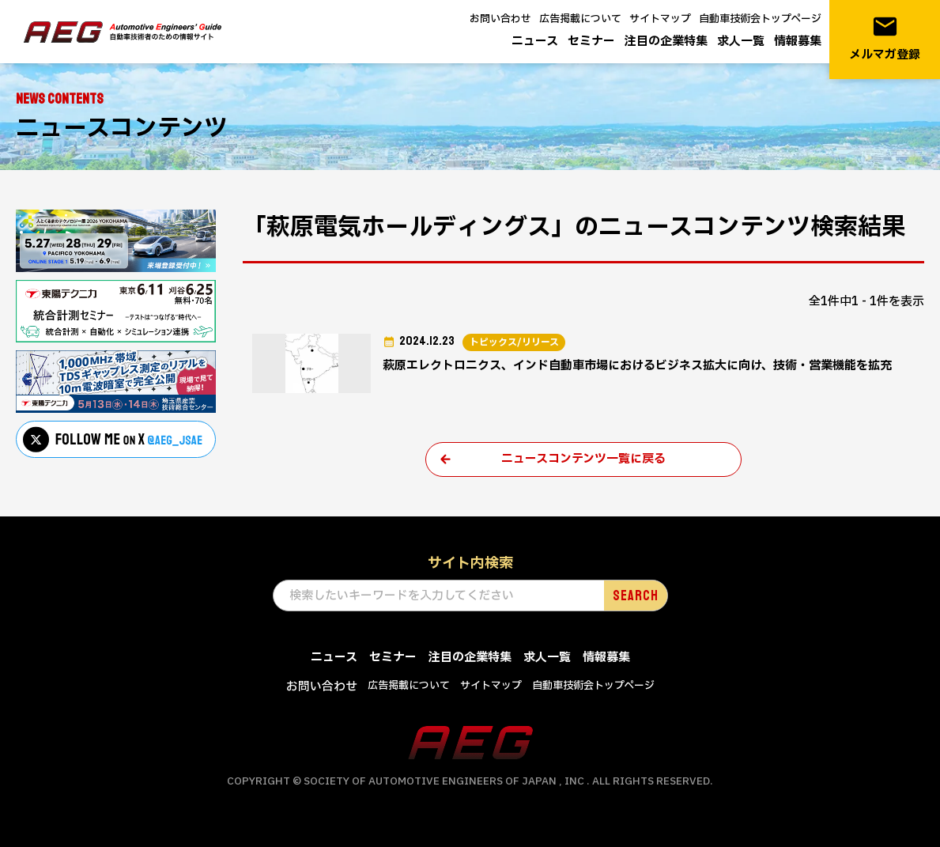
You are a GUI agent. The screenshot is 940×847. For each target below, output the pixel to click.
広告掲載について (580, 19)
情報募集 (797, 41)
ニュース (535, 41)
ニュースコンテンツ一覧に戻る (583, 459)
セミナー (591, 41)
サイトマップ (660, 19)
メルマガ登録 (884, 38)
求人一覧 (740, 41)
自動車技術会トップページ (760, 19)
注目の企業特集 (666, 41)
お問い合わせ (500, 19)
